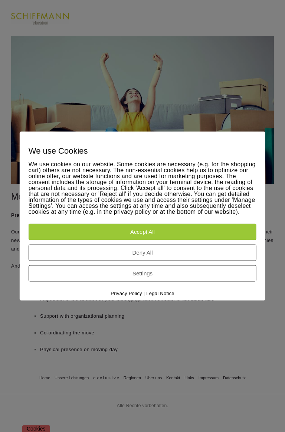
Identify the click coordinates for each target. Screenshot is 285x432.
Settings (142, 273)
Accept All (142, 231)
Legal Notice (160, 293)
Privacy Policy (126, 293)
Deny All (142, 252)
